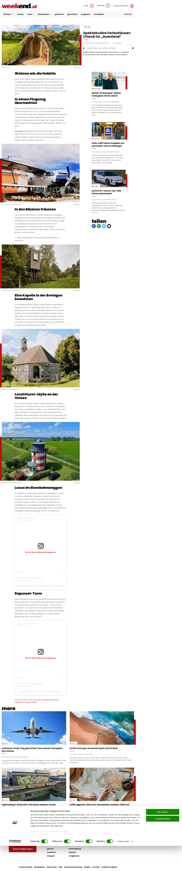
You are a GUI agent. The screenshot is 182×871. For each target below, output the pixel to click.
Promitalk (97, 88)
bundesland (44, 14)
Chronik (96, 139)
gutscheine (72, 14)
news (31, 14)
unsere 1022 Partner (46, 840)
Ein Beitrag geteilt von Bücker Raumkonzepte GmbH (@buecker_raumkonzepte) (46, 586)
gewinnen (59, 14)
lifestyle (8, 14)
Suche (89, 6)
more (128, 14)
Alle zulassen (162, 837)
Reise (88, 27)
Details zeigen (123, 866)
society (20, 14)
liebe (71, 831)
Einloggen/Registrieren (123, 6)
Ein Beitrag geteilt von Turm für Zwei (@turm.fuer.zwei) (40, 691)
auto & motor (53, 831)
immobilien (99, 14)
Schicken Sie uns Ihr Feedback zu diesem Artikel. (37, 701)
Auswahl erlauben (162, 844)
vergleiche (86, 14)
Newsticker (103, 5)
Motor (96, 186)
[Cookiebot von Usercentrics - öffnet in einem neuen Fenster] (15, 866)
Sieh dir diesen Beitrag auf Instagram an (40, 552)
